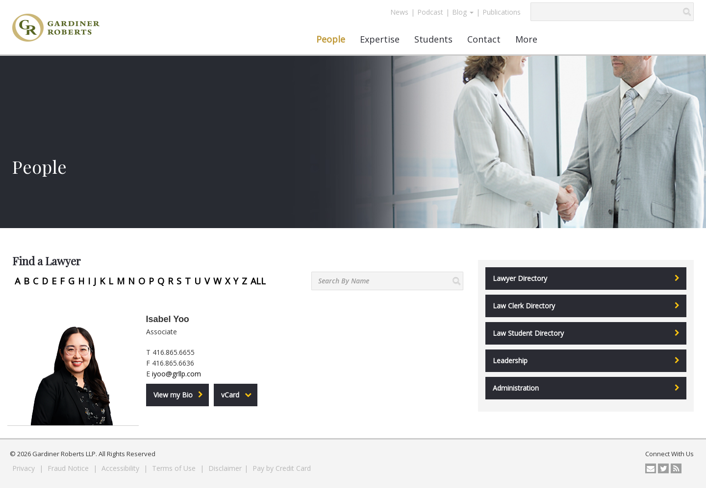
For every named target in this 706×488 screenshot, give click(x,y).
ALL (258, 281)
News (399, 12)
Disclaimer (225, 468)
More (526, 39)
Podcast (430, 12)
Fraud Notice (69, 468)
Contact (484, 39)
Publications (501, 12)
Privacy (24, 468)
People (330, 39)
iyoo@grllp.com (176, 373)
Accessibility (121, 468)
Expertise (380, 39)
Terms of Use (175, 468)
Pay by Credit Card (281, 468)
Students (433, 39)
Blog (463, 12)
